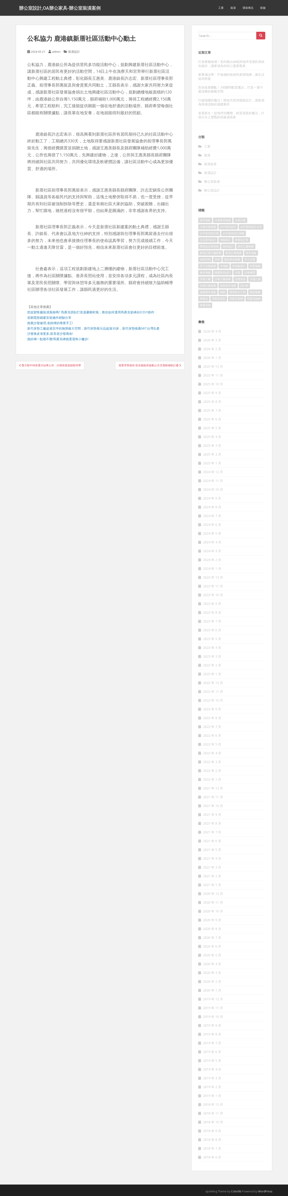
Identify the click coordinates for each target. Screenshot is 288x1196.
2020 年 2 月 (212, 981)
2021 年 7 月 (212, 832)
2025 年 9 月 (212, 393)
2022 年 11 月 (213, 691)
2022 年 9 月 (212, 709)
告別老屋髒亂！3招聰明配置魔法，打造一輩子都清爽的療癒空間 (230, 89)
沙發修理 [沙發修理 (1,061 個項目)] (249, 272)
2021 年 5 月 (212, 849)
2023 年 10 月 (213, 595)
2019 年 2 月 (212, 1087)
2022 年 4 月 (212, 753)
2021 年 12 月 (213, 788)
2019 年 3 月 (212, 1078)
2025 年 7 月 (212, 410)
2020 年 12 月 (213, 893)
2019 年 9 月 (212, 1025)
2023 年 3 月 (212, 656)
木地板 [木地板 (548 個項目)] (224, 266)
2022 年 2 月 (212, 770)
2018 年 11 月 (213, 1113)
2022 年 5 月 (212, 744)
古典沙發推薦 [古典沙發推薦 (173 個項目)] (208, 227)
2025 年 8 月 (212, 401)
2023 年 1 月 (212, 674)
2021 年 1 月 (212, 885)
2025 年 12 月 (213, 366)
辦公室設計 (212, 190)
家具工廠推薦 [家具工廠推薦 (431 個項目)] (246, 246)
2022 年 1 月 (212, 779)
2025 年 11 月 (213, 375)
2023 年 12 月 (213, 577)
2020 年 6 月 (212, 946)
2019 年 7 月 (212, 1043)
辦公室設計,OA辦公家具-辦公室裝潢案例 (60, 8)
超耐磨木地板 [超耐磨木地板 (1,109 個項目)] (208, 292)
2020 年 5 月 (212, 955)
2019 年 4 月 (212, 1069)
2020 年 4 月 (212, 964)
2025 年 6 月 (212, 419)
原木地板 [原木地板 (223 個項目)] (205, 220)
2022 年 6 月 (212, 735)
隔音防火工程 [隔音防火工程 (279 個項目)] (238, 292)
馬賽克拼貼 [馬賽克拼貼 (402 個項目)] (218, 299)
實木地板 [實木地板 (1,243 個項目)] (251, 253)
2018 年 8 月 (212, 1139)
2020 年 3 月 (212, 972)
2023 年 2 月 (212, 665)
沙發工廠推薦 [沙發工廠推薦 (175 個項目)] (223, 279)
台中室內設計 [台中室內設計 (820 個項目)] (228, 227)
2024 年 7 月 (212, 516)
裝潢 (233, 8)
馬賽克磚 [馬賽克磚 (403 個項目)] (205, 305)
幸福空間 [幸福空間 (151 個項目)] (205, 259)
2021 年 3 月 (212, 867)
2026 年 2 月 (212, 349)
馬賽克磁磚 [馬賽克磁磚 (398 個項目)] (254, 299)
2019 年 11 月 (213, 1008)
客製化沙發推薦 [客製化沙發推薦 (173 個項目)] (209, 246)
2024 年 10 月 (213, 489)
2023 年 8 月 (212, 612)
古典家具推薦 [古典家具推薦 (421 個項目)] (223, 220)
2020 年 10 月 (213, 911)
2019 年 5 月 (212, 1060)
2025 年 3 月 (212, 445)
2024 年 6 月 (212, 524)
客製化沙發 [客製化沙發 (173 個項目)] (241, 240)
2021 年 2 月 (212, 876)
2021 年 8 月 (212, 823)
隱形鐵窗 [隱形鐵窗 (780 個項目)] (255, 292)
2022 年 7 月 (212, 726)
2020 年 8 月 (212, 929)
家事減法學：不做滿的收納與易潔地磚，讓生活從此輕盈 (231, 76)
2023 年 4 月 (212, 647)
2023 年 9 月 (212, 603)
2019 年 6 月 (212, 1052)
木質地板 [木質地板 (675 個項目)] (255, 266)
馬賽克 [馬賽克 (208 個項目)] (204, 299)
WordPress (265, 1191)
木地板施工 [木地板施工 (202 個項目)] (239, 266)
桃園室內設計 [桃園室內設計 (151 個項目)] (223, 272)
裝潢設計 (74, 52)
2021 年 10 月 (213, 806)
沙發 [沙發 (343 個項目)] (237, 272)
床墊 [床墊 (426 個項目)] (217, 259)
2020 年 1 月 (212, 990)
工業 (221, 8)
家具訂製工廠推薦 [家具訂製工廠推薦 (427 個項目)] (210, 253)
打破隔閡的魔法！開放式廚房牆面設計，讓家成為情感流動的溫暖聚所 (231, 102)
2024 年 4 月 (212, 542)
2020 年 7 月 (212, 937)
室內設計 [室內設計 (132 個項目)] (228, 246)
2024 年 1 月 (212, 568)
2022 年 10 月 (213, 700)
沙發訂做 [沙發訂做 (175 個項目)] (255, 279)
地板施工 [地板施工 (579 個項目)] (225, 240)
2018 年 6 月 (212, 1157)
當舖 (263, 8)
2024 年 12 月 (213, 472)
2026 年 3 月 (212, 340)
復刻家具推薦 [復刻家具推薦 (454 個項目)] (232, 259)
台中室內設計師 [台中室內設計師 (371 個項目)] (209, 233)
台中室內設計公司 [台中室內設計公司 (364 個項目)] (251, 227)
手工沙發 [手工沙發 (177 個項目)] (249, 259)
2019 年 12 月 (213, 999)
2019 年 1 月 (212, 1095)
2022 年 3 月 (212, 762)
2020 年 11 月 (213, 902)
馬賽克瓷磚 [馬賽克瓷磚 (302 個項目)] (236, 299)
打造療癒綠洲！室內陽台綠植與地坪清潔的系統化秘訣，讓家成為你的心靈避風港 (231, 63)
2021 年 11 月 (213, 797)
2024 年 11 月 (213, 480)
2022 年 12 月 (213, 683)
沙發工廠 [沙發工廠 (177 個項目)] (205, 279)
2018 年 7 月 (212, 1148)
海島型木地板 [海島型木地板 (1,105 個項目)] (228, 285)
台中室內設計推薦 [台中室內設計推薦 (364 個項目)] (233, 233)
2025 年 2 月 (212, 454)
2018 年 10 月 (213, 1122)
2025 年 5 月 (212, 428)
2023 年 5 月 (212, 639)
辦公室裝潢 (212, 181)
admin (56, 52)
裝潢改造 (210, 164)
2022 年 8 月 (212, 718)
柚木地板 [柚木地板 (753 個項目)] (205, 272)
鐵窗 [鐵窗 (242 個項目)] (222, 292)
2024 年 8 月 (212, 507)
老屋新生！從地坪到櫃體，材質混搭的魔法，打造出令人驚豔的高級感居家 (231, 115)
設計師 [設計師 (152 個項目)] (244, 285)
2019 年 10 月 (213, 1016)
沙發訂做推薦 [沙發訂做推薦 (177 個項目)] (208, 285)
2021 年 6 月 (212, 841)
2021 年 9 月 (212, 814)
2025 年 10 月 (213, 384)
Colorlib (236, 1191)
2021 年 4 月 (212, 858)
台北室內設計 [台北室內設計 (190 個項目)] (208, 240)
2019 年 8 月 (212, 1034)
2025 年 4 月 (212, 437)
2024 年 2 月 (212, 560)
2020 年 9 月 (212, 920)
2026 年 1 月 (212, 357)
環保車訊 (248, 8)
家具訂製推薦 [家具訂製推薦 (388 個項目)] (233, 253)
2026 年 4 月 (212, 331)
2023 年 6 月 (212, 630)
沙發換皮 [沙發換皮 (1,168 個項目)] (240, 279)
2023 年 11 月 (213, 586)
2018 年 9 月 (212, 1131)
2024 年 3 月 (212, 551)
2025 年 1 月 (212, 463)
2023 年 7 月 (212, 621)
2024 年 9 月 (212, 498)
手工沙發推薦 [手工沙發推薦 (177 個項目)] (208, 266)
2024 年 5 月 (212, 533)
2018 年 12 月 (213, 1104)
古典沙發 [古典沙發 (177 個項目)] (240, 220)
